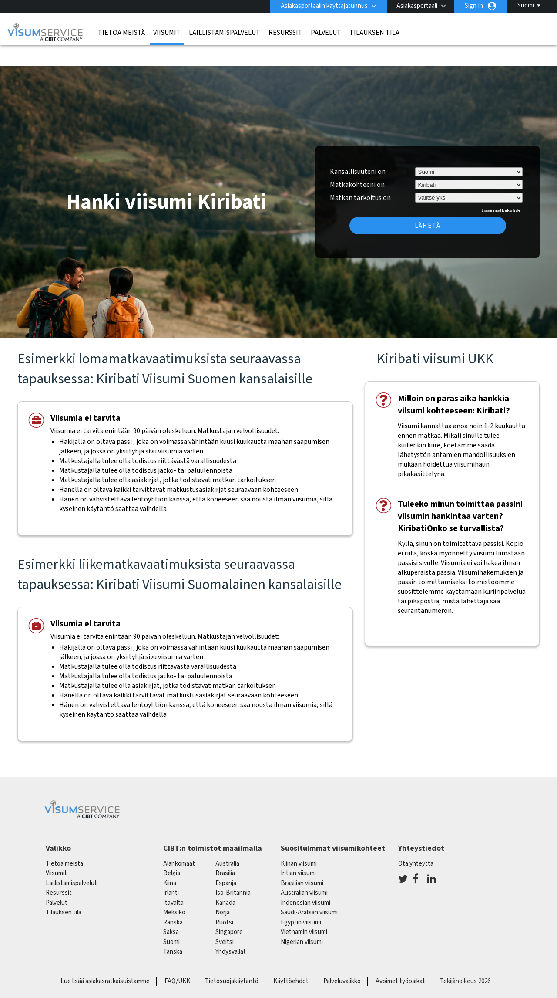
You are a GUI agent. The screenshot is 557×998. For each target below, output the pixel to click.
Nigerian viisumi (302, 919)
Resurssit (285, 32)
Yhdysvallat (230, 929)
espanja (225, 861)
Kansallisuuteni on (358, 149)
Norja (222, 890)
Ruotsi (224, 900)
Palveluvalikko (342, 959)
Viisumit (167, 32)
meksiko (174, 890)
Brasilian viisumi (302, 861)
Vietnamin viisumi (304, 909)
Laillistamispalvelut (224, 32)
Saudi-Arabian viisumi (309, 890)
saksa (171, 909)
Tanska (172, 929)
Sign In (474, 5)
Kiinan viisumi (299, 841)
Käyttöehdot (291, 959)
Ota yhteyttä (415, 841)
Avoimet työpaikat (400, 959)
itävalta (173, 880)
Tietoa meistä (121, 32)
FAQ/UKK (177, 959)
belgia (171, 851)
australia (227, 841)
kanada (225, 880)
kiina (169, 861)
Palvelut (326, 32)
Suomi (525, 5)
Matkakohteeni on (357, 162)
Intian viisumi (298, 851)
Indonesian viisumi (305, 880)
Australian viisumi (304, 870)
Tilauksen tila (374, 32)
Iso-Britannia (233, 870)
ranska (173, 900)
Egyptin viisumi (301, 900)
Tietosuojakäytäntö (231, 959)
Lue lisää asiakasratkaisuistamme (105, 959)
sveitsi (224, 919)
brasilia (225, 851)
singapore (229, 909)
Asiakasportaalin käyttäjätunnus (324, 5)
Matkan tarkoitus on (360, 174)
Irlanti (171, 870)
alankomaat (179, 841)
